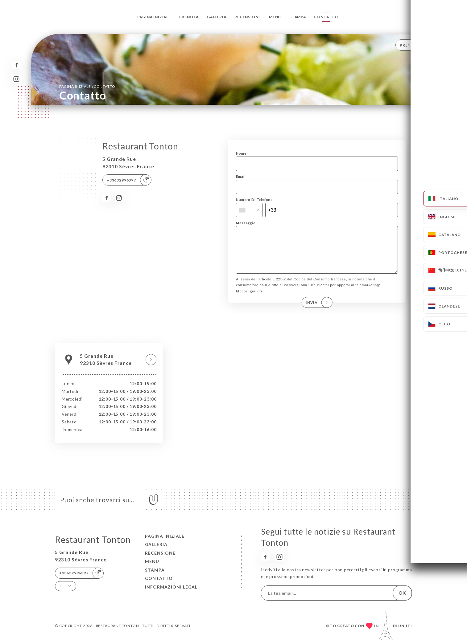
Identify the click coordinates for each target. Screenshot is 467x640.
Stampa (297, 16)
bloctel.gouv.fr (249, 300)
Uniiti (405, 625)
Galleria (216, 16)
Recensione (247, 16)
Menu (275, 16)
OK (402, 593)
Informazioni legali (172, 586)
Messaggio (245, 223)
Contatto (326, 16)
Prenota (189, 16)
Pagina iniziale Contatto (87, 86)
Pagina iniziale (154, 16)
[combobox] (249, 210)
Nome (241, 153)
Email (241, 176)
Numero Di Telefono (254, 200)
